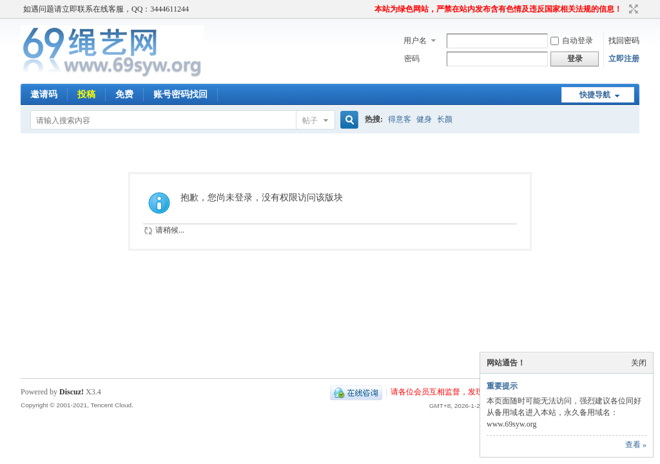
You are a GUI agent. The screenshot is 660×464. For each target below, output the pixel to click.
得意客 (399, 119)
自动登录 (571, 40)
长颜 (444, 119)
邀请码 (43, 94)
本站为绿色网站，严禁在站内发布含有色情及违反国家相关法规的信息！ (498, 9)
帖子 (310, 120)
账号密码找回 (180, 94)
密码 (412, 58)
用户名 (415, 40)
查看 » (635, 444)
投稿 (86, 94)
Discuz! (71, 391)
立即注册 (623, 58)
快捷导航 (594, 94)
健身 (424, 119)
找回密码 (623, 40)
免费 (124, 94)
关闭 (638, 362)
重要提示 (502, 386)
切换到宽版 (632, 9)
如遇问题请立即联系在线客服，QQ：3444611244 (106, 9)
